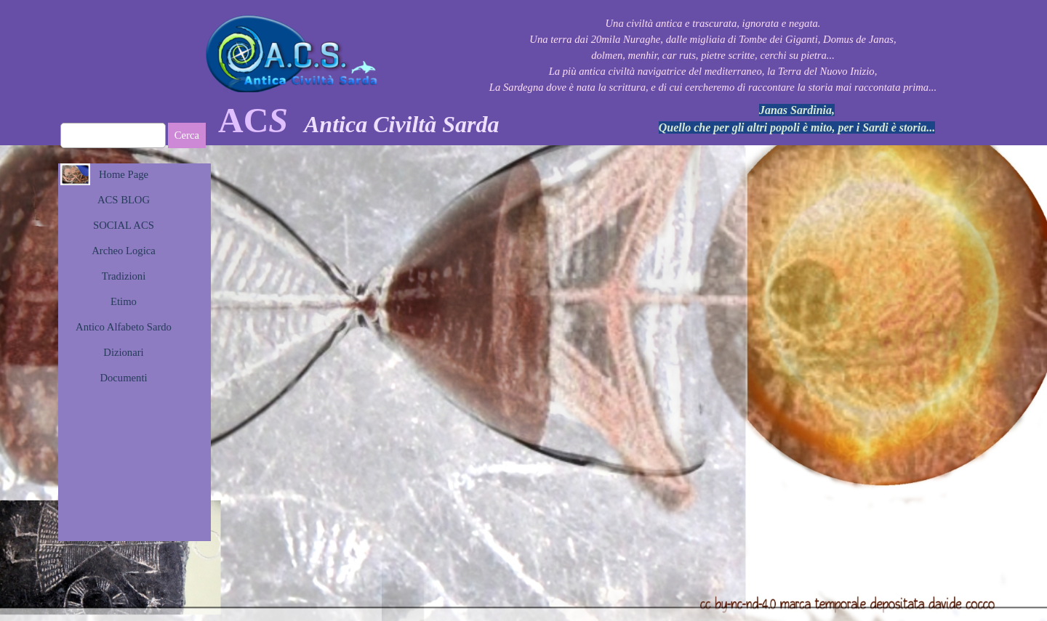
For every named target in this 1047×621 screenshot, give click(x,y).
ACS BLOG (123, 200)
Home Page (123, 174)
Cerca (186, 135)
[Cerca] (113, 135)
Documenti (123, 377)
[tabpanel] (712, 55)
